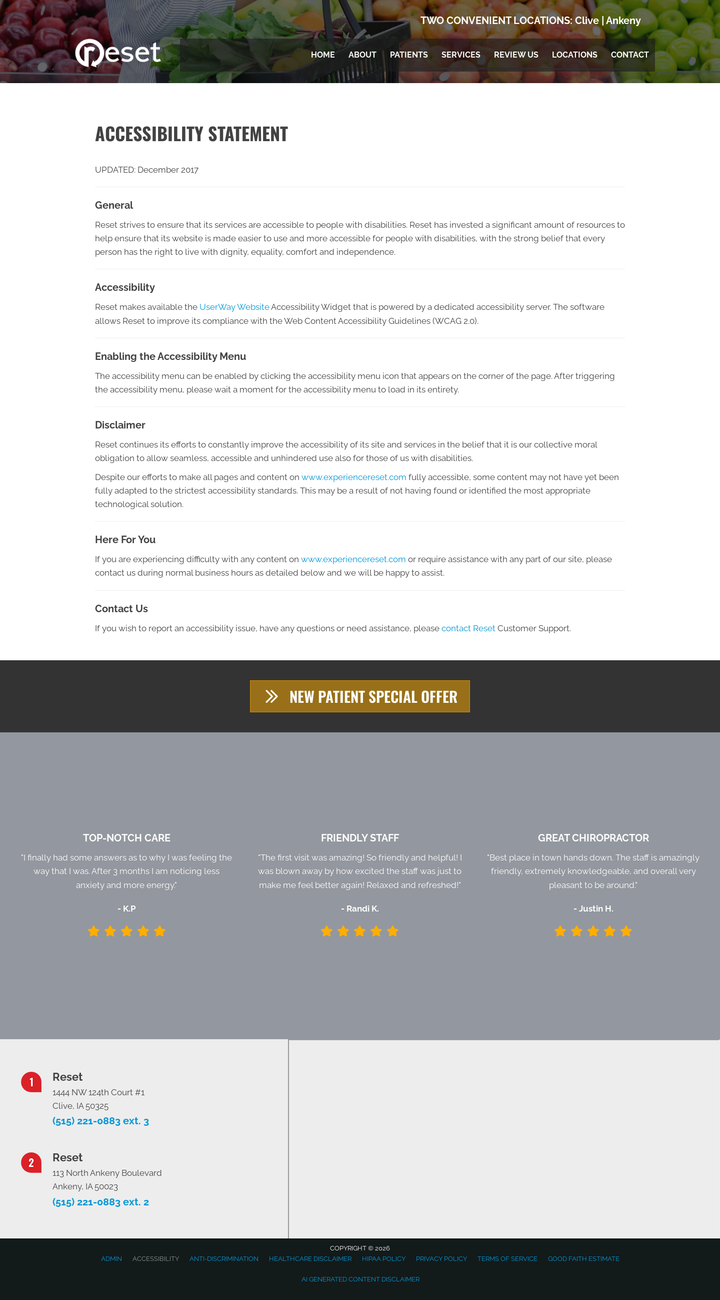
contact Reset (469, 628)
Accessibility (155, 1258)
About (362, 55)
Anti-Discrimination (224, 1258)
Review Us (516, 55)
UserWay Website (235, 307)
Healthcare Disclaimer (310, 1258)
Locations (575, 55)
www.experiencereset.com (354, 477)
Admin (111, 1258)
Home (323, 55)
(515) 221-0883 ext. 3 (100, 1121)
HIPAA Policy (384, 1258)
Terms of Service (508, 1258)
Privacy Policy (441, 1258)
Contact (630, 55)
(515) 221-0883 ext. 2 (100, 1202)
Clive (587, 21)
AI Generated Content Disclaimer (361, 1279)
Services (461, 55)
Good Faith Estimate (584, 1258)
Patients (409, 55)
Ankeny (623, 21)
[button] (360, 696)
